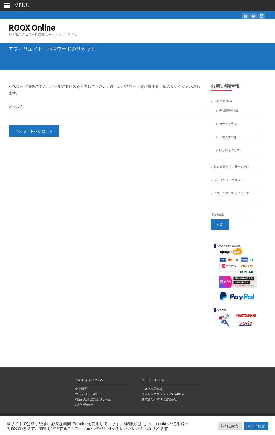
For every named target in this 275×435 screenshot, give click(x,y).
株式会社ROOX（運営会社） (161, 399)
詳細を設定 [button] (229, 425)
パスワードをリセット (34, 130)
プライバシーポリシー (228, 180)
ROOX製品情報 (152, 388)
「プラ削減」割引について (231, 193)
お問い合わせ (84, 404)
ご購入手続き (228, 137)
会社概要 (81, 388)
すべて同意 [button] (256, 425)
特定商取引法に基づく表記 (231, 166)
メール (16, 106)
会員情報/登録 (223, 100)
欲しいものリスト (231, 150)
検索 (220, 224)
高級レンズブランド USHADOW (163, 394)
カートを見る (228, 123)
